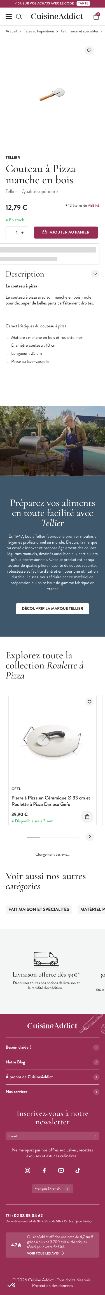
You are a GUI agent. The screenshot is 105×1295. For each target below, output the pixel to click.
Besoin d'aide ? (52, 1047)
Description (52, 274)
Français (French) (52, 1189)
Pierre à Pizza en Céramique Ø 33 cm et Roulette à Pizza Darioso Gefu (50, 801)
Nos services (52, 1092)
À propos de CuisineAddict (52, 1077)
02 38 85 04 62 (28, 1216)
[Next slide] (89, 837)
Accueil (11, 31)
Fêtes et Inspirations (39, 31)
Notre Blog (52, 1062)
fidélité (93, 205)
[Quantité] (16, 233)
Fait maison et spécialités (80, 31)
